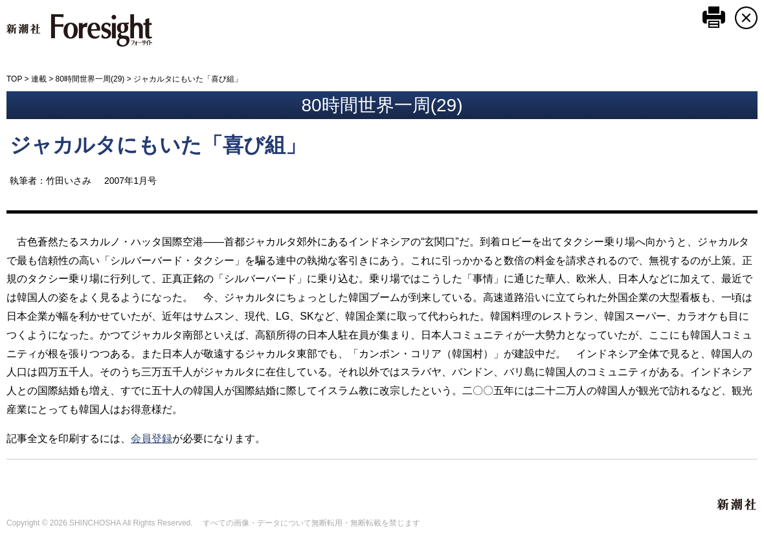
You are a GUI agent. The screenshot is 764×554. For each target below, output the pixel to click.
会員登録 (151, 438)
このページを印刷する (713, 17)
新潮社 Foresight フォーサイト (79, 30)
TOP (14, 78)
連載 (39, 78)
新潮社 (737, 504)
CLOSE (746, 17)
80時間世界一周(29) (90, 78)
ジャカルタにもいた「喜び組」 (158, 145)
